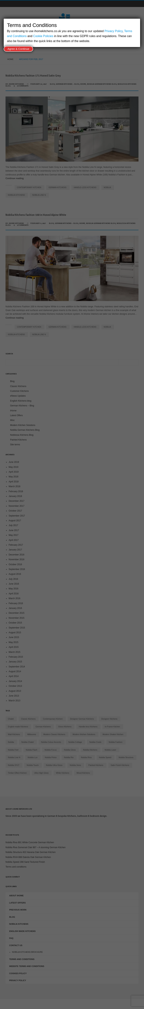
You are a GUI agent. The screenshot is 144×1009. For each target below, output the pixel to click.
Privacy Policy (113, 31)
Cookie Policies (43, 36)
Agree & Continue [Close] (18, 48)
